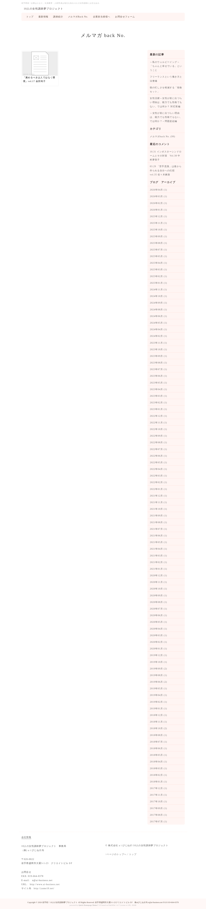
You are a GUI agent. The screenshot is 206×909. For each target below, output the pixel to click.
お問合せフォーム (125, 16)
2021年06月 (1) (158, 535)
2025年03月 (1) (158, 269)
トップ (30, 16)
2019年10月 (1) (158, 662)
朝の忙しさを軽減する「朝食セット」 (166, 89)
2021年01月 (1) (158, 569)
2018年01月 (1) (158, 781)
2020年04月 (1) (158, 629)
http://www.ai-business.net (45, 884)
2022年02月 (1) (158, 482)
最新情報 (43, 16)
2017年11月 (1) (158, 795)
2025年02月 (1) (158, 276)
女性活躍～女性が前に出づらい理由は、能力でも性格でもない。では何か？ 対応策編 (166, 102)
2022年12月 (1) (158, 416)
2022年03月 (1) (158, 476)
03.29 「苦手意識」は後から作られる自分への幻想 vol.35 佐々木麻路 (166, 170)
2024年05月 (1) (158, 323)
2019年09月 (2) (158, 668)
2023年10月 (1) (158, 349)
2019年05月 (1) (158, 688)
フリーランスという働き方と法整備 (166, 79)
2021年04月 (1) (158, 549)
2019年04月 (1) (158, 695)
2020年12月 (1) (158, 575)
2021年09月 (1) (158, 515)
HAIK (134, 905)
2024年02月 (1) (158, 336)
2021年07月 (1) (158, 529)
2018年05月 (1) (158, 755)
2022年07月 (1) (158, 449)
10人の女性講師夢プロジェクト (43, 8)
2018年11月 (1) (158, 722)
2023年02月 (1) (158, 402)
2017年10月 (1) (158, 801)
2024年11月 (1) (158, 289)
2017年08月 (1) (158, 815)
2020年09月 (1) (158, 595)
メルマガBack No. (78, 16)
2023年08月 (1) (158, 363)
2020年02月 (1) (158, 642)
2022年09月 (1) (158, 436)
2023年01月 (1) (158, 409)
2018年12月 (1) (158, 715)
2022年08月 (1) (158, 442)
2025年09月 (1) (158, 236)
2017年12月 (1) (158, 788)
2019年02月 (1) (158, 702)
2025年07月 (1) (158, 249)
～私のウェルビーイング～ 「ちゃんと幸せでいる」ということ (166, 66)
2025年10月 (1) (158, 229)
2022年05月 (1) (158, 462)
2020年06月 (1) (158, 615)
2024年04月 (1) (158, 329)
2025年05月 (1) (158, 256)
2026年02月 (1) (158, 203)
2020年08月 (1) (158, 602)
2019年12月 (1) (158, 655)
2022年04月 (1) (158, 469)
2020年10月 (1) (158, 589)
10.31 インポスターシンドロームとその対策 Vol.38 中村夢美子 (166, 155)
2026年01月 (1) (158, 210)
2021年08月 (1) (158, 522)
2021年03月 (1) (158, 555)
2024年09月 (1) (158, 303)
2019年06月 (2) (158, 682)
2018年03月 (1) (158, 768)
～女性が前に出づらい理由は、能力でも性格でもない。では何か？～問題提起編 (166, 117)
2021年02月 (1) (158, 562)
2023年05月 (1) (158, 383)
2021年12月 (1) (158, 496)
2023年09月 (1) (158, 356)
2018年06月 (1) (158, 748)
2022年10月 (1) (158, 429)
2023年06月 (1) (158, 376)
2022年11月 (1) (158, 422)
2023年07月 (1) (158, 369)
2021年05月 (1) (158, 542)
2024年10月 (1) (158, 296)
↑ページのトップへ (116, 854)
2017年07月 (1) (158, 821)
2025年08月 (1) (158, 243)
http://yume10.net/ (44, 888)
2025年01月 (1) (158, 283)
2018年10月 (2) (158, 728)
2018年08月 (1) (158, 735)
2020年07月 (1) (158, 609)
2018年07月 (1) (158, 742)
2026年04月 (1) (158, 190)
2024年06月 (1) (158, 316)
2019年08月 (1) (158, 675)
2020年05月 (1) (158, 622)
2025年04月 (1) (158, 263)
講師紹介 (58, 16)
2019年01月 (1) (158, 708)
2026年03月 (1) (158, 196)
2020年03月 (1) (158, 635)
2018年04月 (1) (158, 761)
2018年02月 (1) (158, 775)
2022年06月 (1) (158, 456)
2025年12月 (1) (158, 216)
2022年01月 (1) (158, 489)
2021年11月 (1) (158, 502)
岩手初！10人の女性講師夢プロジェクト (59, 902)
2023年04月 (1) (158, 389)
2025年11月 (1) (158, 223)
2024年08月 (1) (158, 309)
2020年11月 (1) (158, 582)
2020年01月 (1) (158, 648)
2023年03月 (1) (158, 396)
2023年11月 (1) (158, 343)
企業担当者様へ (101, 16)
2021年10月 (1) (158, 509)
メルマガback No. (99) (162, 136)
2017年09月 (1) (158, 808)
